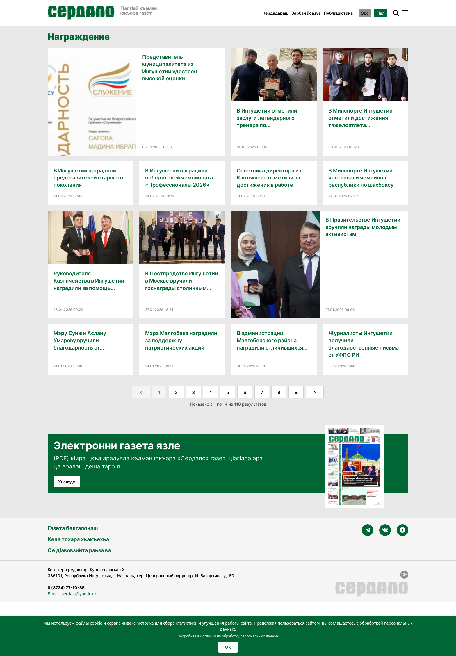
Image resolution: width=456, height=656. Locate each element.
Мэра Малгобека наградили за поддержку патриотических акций (181, 340)
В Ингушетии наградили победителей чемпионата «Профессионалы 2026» (179, 177)
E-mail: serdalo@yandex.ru (73, 593)
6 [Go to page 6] (244, 392)
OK (228, 647)
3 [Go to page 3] (193, 392)
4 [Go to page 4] (210, 392)
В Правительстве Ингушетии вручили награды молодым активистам (362, 227)
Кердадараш (275, 12)
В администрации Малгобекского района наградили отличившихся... (272, 340)
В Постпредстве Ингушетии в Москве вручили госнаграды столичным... (181, 280)
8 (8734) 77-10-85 (66, 587)
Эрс (365, 12)
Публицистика (338, 12)
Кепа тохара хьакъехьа (78, 539)
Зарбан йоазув (306, 12)
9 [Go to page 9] (296, 392)
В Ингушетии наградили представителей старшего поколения (88, 177)
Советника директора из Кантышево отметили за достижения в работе (269, 177)
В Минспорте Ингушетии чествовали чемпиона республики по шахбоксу (360, 177)
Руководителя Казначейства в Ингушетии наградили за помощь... (89, 280)
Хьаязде (66, 481)
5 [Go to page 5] (227, 392)
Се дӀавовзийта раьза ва (79, 550)
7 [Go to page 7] (262, 392)
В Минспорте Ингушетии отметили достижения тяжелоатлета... (360, 118)
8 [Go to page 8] (278, 392)
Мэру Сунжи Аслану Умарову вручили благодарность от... (80, 340)
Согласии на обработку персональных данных (239, 636)
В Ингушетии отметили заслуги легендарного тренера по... (267, 118)
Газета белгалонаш (73, 528)
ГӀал (380, 12)
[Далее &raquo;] (315, 392)
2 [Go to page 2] (176, 392)
